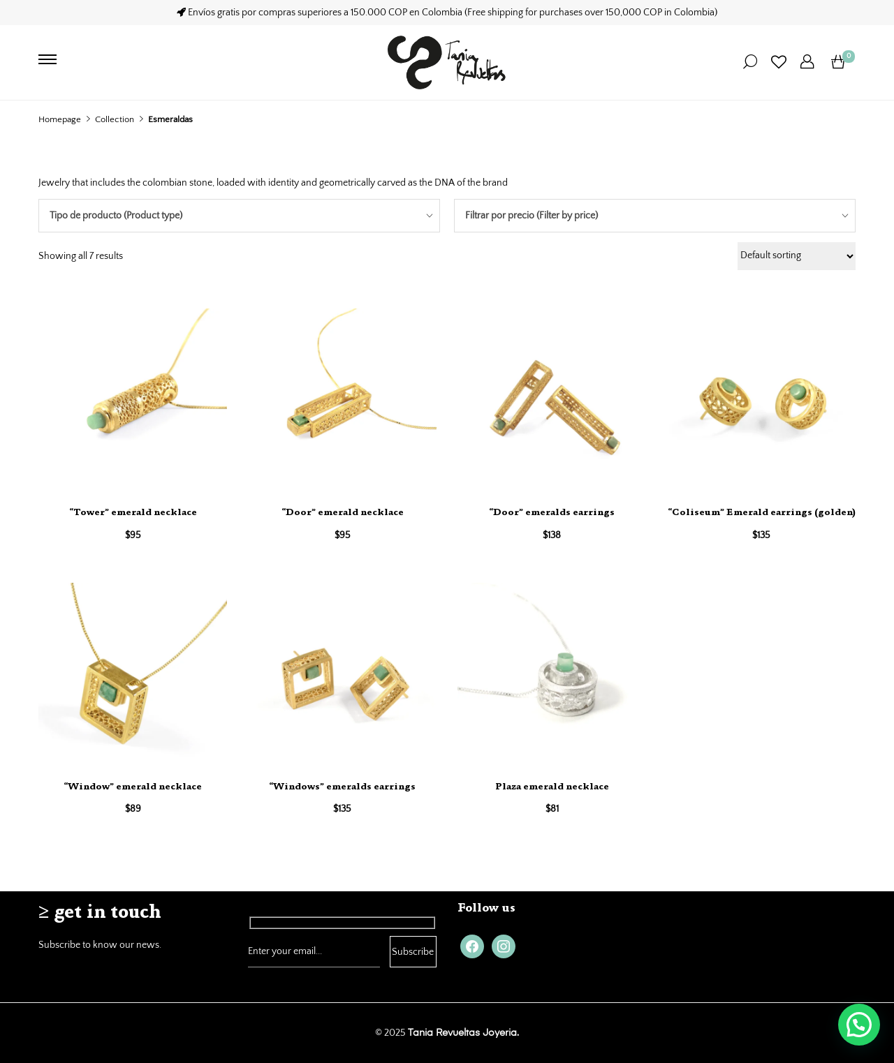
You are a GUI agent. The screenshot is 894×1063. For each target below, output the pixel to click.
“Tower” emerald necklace (133, 513)
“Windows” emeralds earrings (342, 787)
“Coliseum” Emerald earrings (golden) (762, 513)
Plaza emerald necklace (552, 787)
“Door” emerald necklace (342, 513)
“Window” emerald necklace (133, 787)
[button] (859, 1025)
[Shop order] (797, 256)
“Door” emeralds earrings (552, 513)
